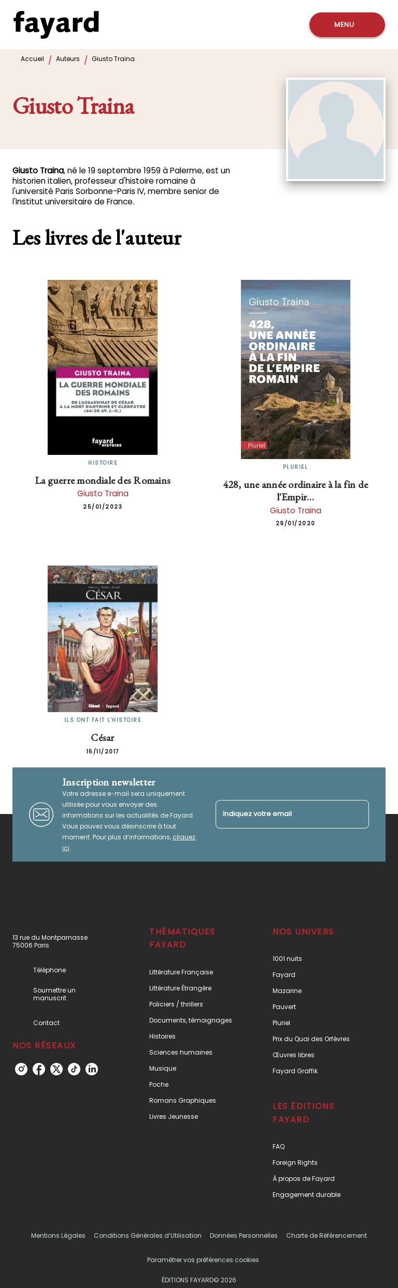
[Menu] (347, 25)
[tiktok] (74, 1069)
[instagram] (21, 1069)
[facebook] (39, 1069)
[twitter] (56, 1069)
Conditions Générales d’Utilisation (148, 1235)
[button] (193, 972)
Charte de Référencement (326, 1235)
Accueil (32, 58)
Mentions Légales (58, 1235)
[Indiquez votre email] (279, 814)
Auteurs (68, 58)
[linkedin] (92, 1069)
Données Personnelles (244, 1235)
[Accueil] (56, 24)
